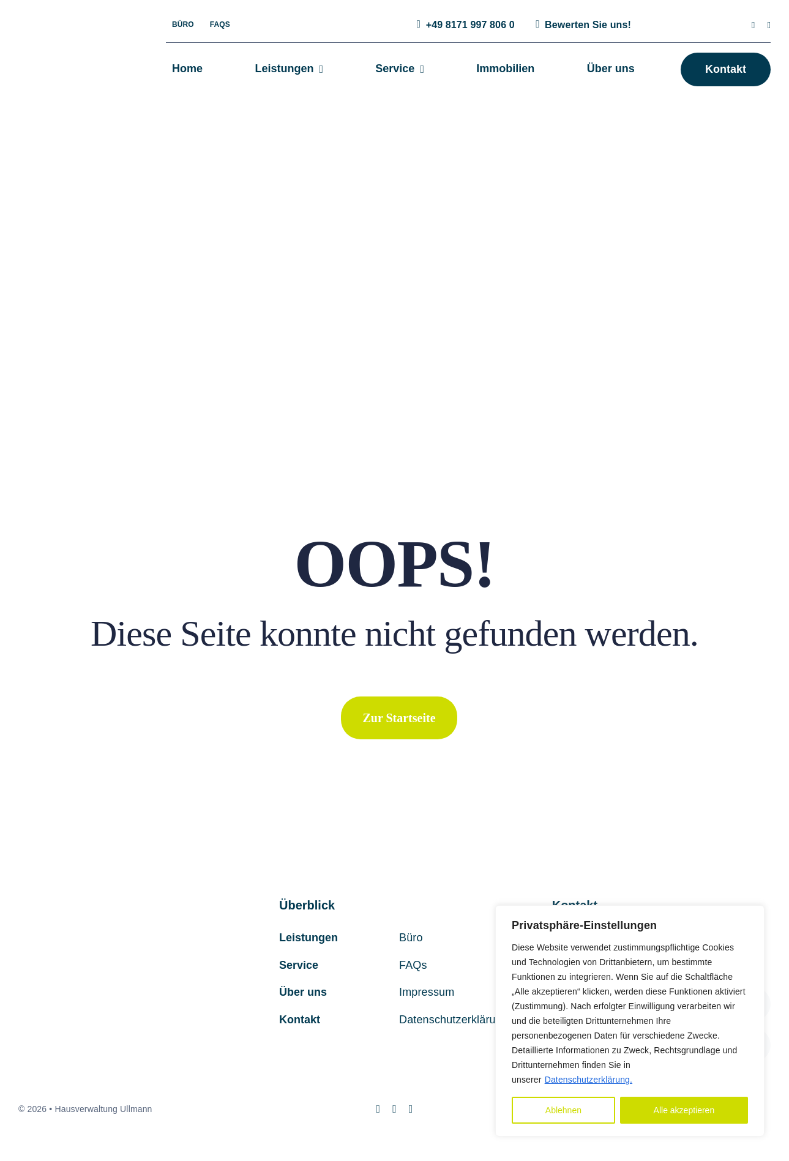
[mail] (769, 25)
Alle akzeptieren (684, 1110)
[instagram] (753, 25)
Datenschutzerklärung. (588, 1079)
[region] (630, 1021)
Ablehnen (563, 1110)
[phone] (411, 1108)
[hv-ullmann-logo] (71, 40)
